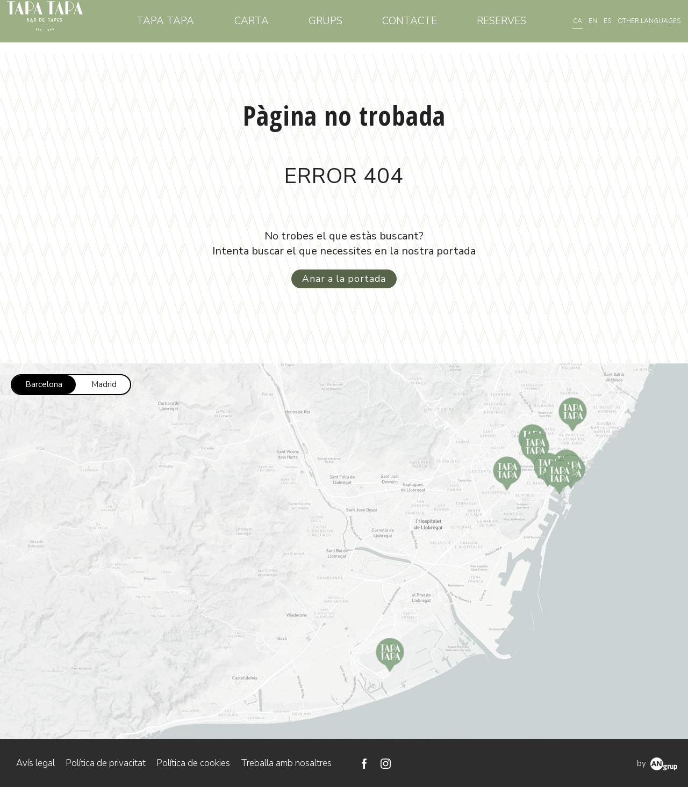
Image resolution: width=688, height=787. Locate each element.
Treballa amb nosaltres (286, 762)
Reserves (503, 26)
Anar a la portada (344, 278)
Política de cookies (193, 762)
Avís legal (35, 762)
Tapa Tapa (190, 26)
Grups (338, 26)
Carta (270, 26)
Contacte (417, 26)
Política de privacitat (106, 762)
